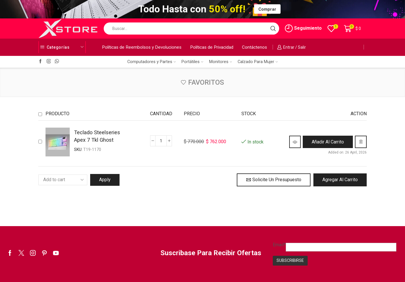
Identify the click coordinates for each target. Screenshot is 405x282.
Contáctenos (254, 47)
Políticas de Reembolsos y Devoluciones (141, 47)
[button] (328, 142)
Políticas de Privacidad (211, 47)
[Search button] (273, 28)
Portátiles (192, 61)
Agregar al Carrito (340, 179)
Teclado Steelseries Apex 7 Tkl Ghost (97, 136)
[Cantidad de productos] (161, 140)
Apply (105, 179)
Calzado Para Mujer (258, 61)
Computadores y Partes (151, 61)
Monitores (220, 61)
